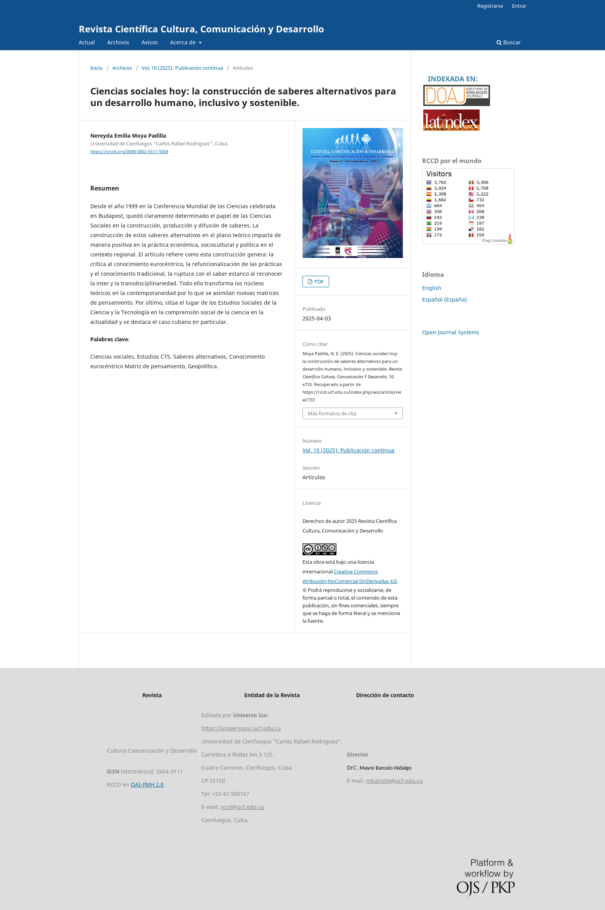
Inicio (96, 67)
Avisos (150, 42)
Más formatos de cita (332, 413)
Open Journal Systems (450, 332)
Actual (87, 42)
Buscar (509, 42)
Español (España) (444, 299)
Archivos (118, 42)
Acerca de (183, 42)
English (431, 288)
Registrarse (490, 5)
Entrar (519, 5)
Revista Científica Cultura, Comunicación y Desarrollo (201, 28)
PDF (318, 281)
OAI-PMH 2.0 (147, 784)
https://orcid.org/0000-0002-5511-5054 (129, 151)
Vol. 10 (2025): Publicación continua (182, 67)
